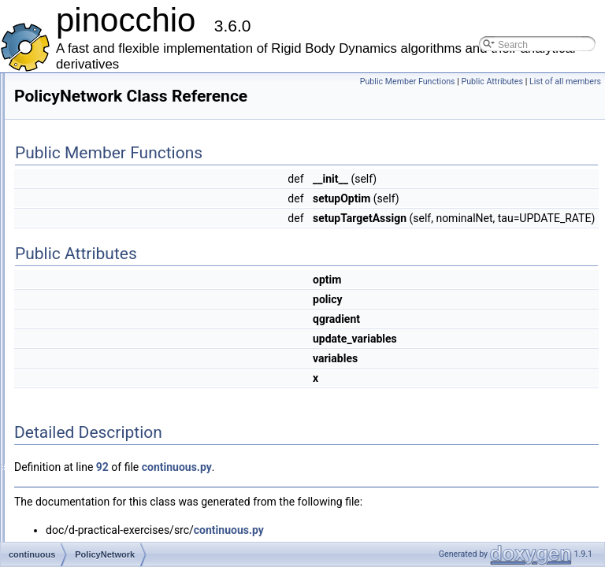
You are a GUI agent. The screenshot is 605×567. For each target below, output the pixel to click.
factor (64, 436)
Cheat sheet (52, 193)
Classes (44, 245)
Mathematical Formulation (81, 124)
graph (64, 470)
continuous (75, 297)
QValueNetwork (97, 332)
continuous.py (374, 506)
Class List (59, 263)
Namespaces (54, 228)
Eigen (64, 401)
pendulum (73, 522)
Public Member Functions (481, 81)
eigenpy (68, 418)
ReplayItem (89, 349)
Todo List (46, 176)
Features (45, 89)
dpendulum (75, 384)
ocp (59, 505)
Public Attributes (566, 81)
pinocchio (72, 540)
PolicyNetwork (94, 315)
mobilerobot (77, 488)
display (66, 366)
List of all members (565, 99)
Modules (44, 211)
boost (63, 280)
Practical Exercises (66, 141)
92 (299, 506)
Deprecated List (60, 159)
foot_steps (73, 453)
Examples (48, 107)
